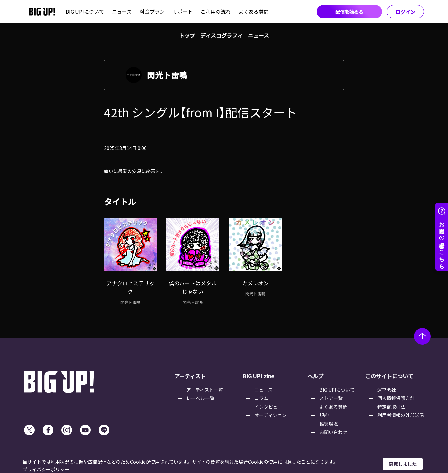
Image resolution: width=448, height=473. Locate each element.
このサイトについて (389, 376)
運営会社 (386, 389)
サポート (183, 11)
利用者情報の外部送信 (400, 415)
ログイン (405, 11)
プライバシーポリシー (46, 469)
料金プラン (152, 11)
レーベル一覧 (200, 398)
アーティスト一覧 (204, 389)
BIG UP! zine (258, 376)
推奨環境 (328, 423)
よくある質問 (254, 11)
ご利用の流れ (216, 11)
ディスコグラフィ (221, 35)
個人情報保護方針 (396, 398)
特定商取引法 (391, 406)
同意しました (403, 464)
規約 (324, 415)
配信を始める (349, 11)
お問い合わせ (333, 432)
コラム (261, 398)
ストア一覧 (331, 398)
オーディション (270, 415)
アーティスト (190, 376)
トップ (187, 35)
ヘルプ (315, 376)
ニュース (122, 11)
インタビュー (268, 406)
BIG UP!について (85, 11)
